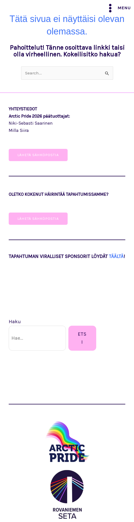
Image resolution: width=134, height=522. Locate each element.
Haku (15, 321)
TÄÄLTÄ (116, 256)
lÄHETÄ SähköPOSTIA (38, 155)
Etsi (82, 338)
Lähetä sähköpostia (38, 218)
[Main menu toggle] (118, 8)
